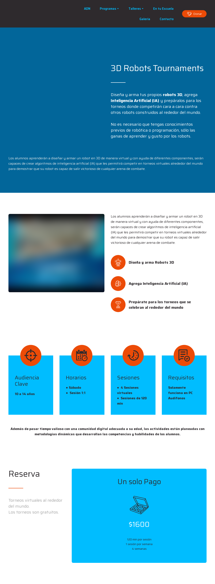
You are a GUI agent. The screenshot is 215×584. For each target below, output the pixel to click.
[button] (194, 13)
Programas (108, 8)
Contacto (167, 19)
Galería (144, 19)
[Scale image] (30, 78)
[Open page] (36, 13)
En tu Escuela (163, 8)
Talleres (134, 8)
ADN (87, 8)
